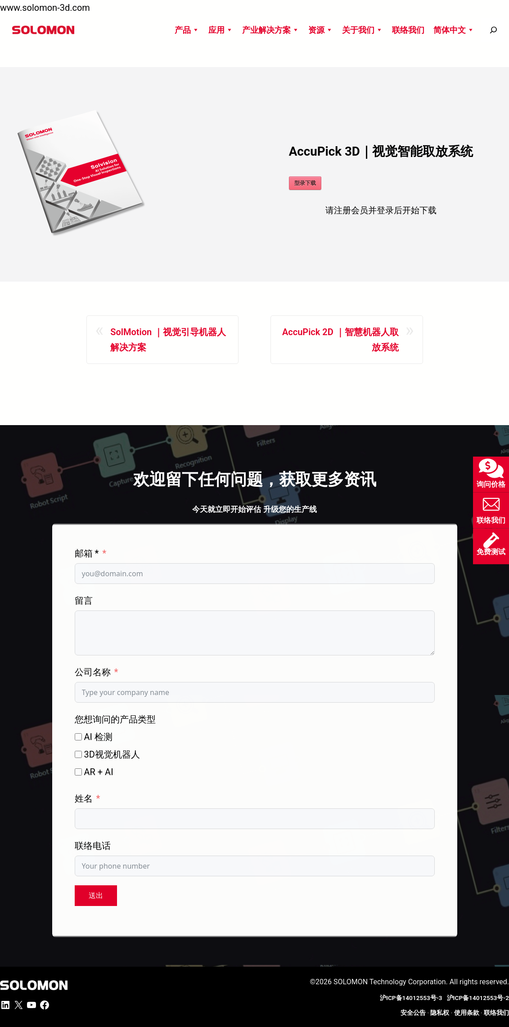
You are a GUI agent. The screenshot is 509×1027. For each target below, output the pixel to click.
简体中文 (453, 30)
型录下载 (305, 183)
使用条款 (466, 1012)
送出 (96, 895)
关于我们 (362, 30)
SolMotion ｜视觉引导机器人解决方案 (168, 340)
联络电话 (93, 845)
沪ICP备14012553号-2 (478, 997)
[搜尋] (493, 30)
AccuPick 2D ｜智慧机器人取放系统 (340, 340)
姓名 (84, 798)
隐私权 (439, 1012)
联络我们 (408, 30)
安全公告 (413, 1012)
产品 (187, 30)
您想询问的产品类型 (115, 719)
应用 (220, 30)
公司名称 (93, 672)
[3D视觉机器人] (78, 754)
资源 (320, 30)
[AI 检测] (78, 736)
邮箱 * (87, 553)
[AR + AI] (78, 772)
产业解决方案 (270, 30)
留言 (84, 600)
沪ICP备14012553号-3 (412, 997)
